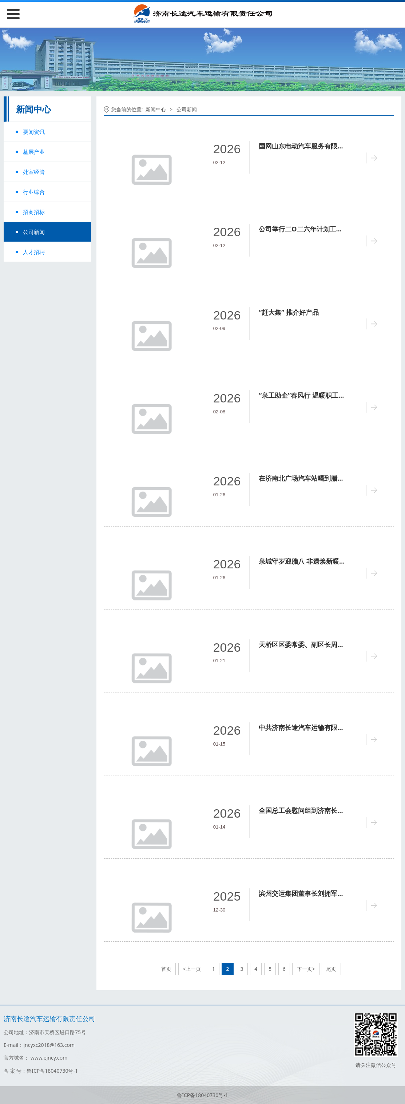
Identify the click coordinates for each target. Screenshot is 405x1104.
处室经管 (34, 171)
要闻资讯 (34, 131)
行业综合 (34, 191)
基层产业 (34, 151)
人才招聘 (34, 251)
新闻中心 (156, 109)
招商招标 (34, 211)
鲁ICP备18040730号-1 (202, 1095)
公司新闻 (34, 231)
